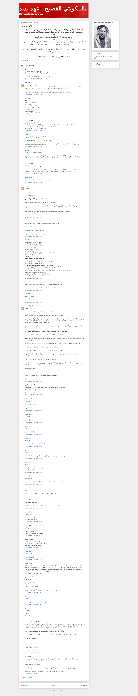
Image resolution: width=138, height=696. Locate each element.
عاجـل (26, 414)
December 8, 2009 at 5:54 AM (33, 673)
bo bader (27, 186)
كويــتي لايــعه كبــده (30, 621)
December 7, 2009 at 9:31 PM (33, 94)
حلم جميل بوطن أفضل (31, 306)
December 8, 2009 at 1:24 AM (33, 653)
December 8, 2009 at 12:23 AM (33, 592)
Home (54, 686)
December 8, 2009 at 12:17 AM (33, 573)
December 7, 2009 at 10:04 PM (33, 217)
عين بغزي (27, 120)
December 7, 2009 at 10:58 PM (33, 410)
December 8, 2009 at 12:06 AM (33, 535)
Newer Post (24, 686)
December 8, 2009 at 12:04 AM (33, 521)
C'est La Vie (28, 240)
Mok (26, 282)
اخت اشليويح (28, 385)
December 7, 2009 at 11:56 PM (33, 458)
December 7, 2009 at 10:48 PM (33, 381)
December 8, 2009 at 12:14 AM (33, 547)
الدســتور (27, 539)
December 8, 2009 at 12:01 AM (33, 496)
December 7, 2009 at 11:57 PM (33, 472)
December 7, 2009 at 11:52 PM (33, 422)
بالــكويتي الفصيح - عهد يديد (52, 8)
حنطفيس (27, 69)
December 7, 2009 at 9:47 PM (33, 146)
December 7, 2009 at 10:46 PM (33, 302)
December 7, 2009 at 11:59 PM (33, 484)
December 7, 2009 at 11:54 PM (33, 434)
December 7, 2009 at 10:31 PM (33, 278)
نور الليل (27, 398)
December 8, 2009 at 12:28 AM (33, 604)
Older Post (83, 686)
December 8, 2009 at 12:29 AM (33, 618)
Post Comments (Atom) (57, 691)
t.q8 (26, 98)
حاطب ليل (28, 293)
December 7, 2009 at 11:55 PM (33, 446)
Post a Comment (27, 677)
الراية (26, 656)
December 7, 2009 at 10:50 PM (33, 395)
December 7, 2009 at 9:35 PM (33, 130)
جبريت (26, 134)
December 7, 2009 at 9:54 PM (33, 160)
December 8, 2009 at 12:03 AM (33, 508)
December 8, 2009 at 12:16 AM (33, 559)
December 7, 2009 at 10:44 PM (33, 290)
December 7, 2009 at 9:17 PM (33, 79)
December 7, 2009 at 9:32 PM (33, 117)
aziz (26, 82)
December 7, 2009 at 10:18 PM (33, 236)
